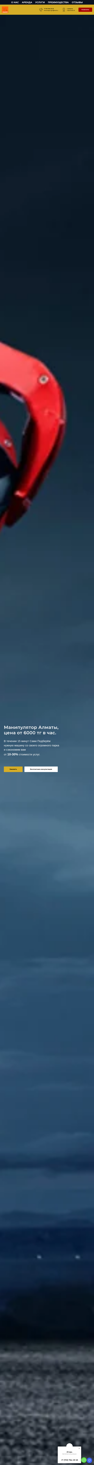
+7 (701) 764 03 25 (69, 1460)
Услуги (40, 2)
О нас (15, 2)
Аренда (27, 2)
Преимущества (58, 2)
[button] (13, 769)
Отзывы (77, 2)
